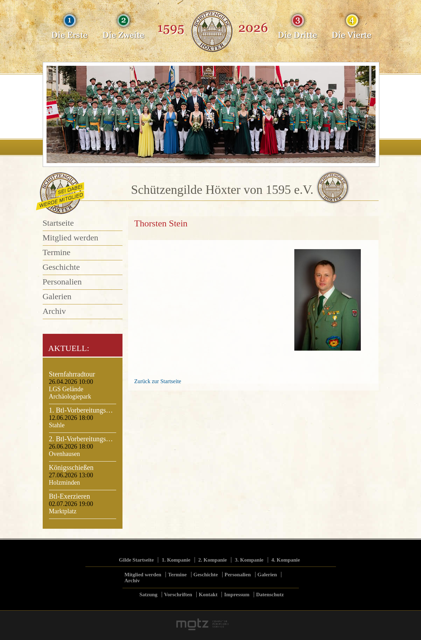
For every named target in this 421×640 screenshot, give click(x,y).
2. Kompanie (212, 560)
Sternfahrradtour (72, 374)
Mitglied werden (70, 237)
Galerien (57, 296)
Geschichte (61, 267)
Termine (57, 252)
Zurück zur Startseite (157, 381)
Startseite (58, 222)
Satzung (148, 594)
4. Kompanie (285, 560)
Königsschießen (71, 467)
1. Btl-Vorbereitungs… (81, 410)
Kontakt (208, 594)
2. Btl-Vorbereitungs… (81, 439)
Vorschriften (178, 594)
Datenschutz (270, 594)
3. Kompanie (249, 560)
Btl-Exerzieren (69, 496)
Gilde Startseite (136, 560)
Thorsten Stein (161, 223)
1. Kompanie (176, 560)
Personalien (62, 281)
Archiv (54, 311)
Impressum (236, 594)
